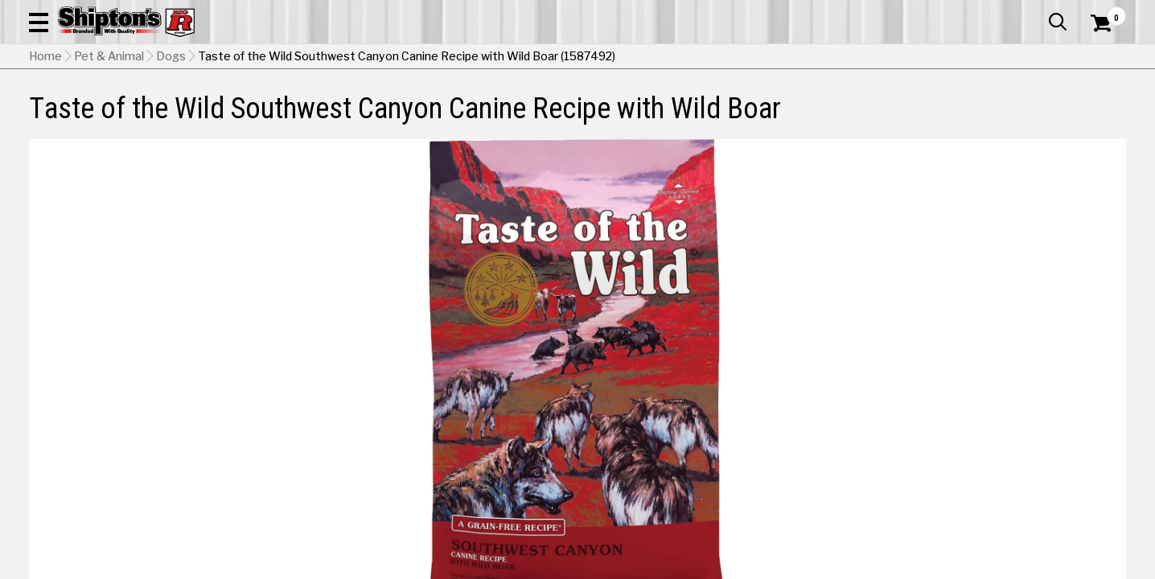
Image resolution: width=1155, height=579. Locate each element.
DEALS (1096, 118)
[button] (632, 57)
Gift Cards (965, 12)
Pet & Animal (897, 118)
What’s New (1036, 12)
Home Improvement (651, 118)
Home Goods (522, 118)
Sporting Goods (1011, 118)
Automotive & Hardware (275, 118)
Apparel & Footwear (113, 118)
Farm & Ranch (413, 118)
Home (45, 157)
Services (1104, 12)
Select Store (1013, 522)
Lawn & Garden (787, 118)
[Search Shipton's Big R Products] (522, 58)
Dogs (171, 157)
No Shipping (845, 522)
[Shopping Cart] (1098, 58)
